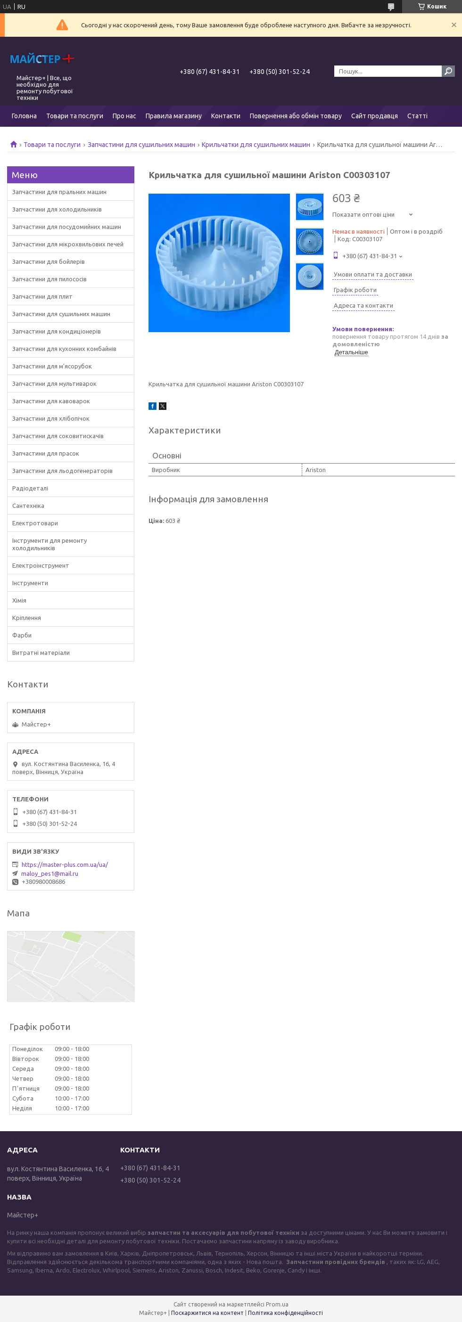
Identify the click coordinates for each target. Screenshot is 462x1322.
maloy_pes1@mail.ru (49, 873)
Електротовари (35, 523)
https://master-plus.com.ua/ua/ (65, 864)
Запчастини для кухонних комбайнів (64, 348)
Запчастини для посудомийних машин (66, 226)
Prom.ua (277, 1304)
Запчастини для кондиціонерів (56, 331)
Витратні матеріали (41, 652)
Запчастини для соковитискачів (58, 436)
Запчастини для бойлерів (48, 261)
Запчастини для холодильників (57, 209)
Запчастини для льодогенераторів (62, 470)
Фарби (22, 635)
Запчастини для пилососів (49, 279)
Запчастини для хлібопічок (51, 418)
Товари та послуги (74, 116)
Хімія (19, 600)
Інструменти (30, 582)
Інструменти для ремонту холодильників (49, 544)
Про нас (124, 116)
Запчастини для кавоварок (51, 401)
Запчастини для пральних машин (59, 191)
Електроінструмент (40, 565)
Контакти (225, 116)
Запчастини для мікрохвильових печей (68, 244)
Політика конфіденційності (285, 1313)
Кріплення (26, 617)
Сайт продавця (374, 116)
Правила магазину (174, 116)
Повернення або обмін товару (296, 116)
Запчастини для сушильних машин (141, 144)
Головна (24, 116)
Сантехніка (28, 505)
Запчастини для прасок (45, 453)
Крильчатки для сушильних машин (256, 144)
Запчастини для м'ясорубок (52, 366)
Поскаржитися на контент (207, 1313)
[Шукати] (448, 71)
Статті (417, 116)
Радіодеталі (30, 488)
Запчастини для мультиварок (54, 383)
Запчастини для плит (42, 296)
